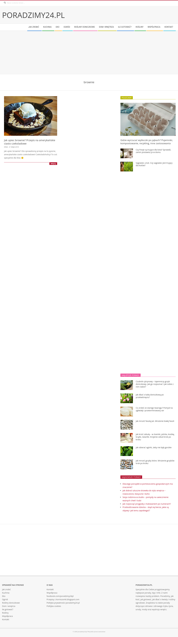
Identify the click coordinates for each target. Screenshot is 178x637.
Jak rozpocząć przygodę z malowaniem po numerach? (147, 504)
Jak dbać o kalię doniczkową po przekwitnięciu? (150, 396)
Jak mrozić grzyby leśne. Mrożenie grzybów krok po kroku (155, 462)
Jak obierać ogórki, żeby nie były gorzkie (153, 447)
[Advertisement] (85, 52)
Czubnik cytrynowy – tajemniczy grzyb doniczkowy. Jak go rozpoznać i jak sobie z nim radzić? (154, 384)
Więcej (53, 164)
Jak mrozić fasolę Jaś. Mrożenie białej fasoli (155, 421)
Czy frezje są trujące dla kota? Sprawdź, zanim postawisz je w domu (153, 151)
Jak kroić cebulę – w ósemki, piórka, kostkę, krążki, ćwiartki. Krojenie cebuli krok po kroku (155, 437)
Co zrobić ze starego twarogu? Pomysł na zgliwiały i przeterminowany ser (154, 409)
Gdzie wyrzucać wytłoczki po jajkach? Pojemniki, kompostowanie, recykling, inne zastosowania (146, 142)
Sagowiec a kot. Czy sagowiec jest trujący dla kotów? (154, 164)
